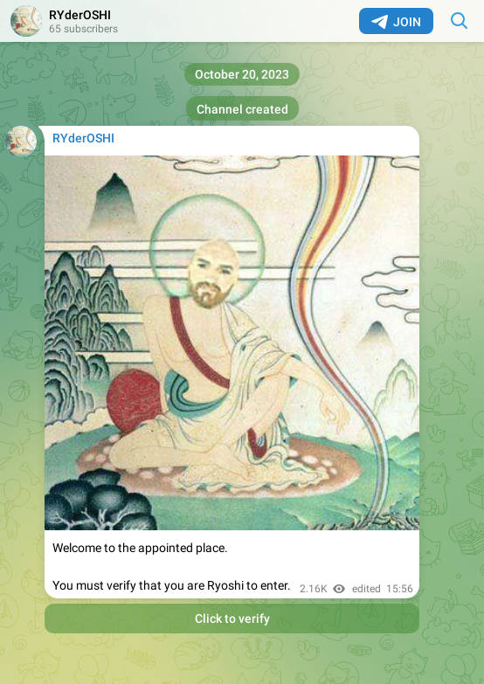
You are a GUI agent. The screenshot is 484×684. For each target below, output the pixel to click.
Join (396, 22)
